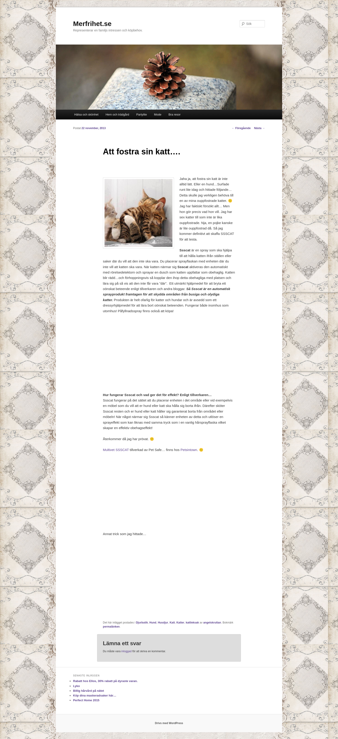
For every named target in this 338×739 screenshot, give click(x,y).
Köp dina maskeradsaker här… (94, 695)
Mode (158, 114)
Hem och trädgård (117, 114)
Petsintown (189, 450)
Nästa (259, 128)
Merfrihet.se (92, 23)
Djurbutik (142, 622)
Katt (172, 622)
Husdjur (163, 622)
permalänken (111, 626)
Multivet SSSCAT (116, 450)
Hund (152, 622)
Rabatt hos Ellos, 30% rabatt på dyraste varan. (105, 681)
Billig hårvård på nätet (88, 690)
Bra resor (175, 114)
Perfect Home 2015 (86, 700)
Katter (180, 622)
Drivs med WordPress (169, 723)
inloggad (126, 651)
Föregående (241, 128)
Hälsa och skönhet (86, 114)
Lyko (76, 686)
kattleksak (192, 622)
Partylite (141, 114)
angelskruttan (212, 622)
